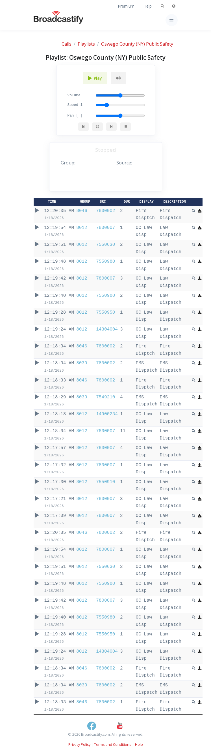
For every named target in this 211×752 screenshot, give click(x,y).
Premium (126, 6)
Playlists (86, 44)
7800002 (105, 210)
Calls (66, 44)
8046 (81, 210)
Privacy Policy (79, 744)
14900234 (107, 414)
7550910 (105, 482)
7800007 (105, 227)
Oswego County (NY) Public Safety (137, 44)
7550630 (105, 244)
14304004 (107, 329)
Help (147, 6)
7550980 (105, 261)
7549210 (105, 397)
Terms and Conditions (112, 744)
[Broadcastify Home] (49, 20)
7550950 (105, 312)
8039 (81, 363)
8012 (81, 227)
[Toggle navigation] (172, 20)
